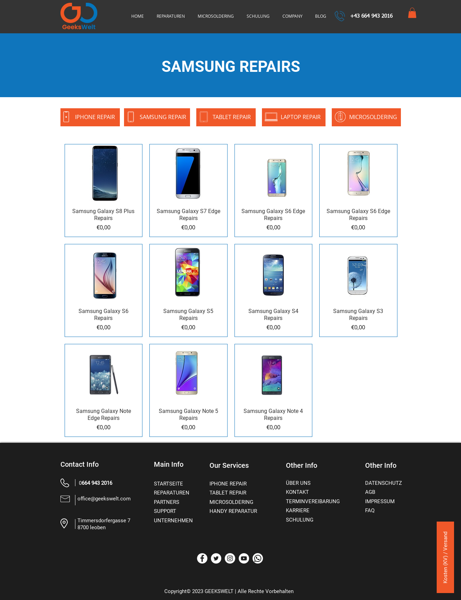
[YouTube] (244, 558)
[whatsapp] (258, 558)
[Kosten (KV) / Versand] (445, 557)
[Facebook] (202, 558)
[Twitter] (216, 558)
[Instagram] (230, 558)
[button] (412, 13)
